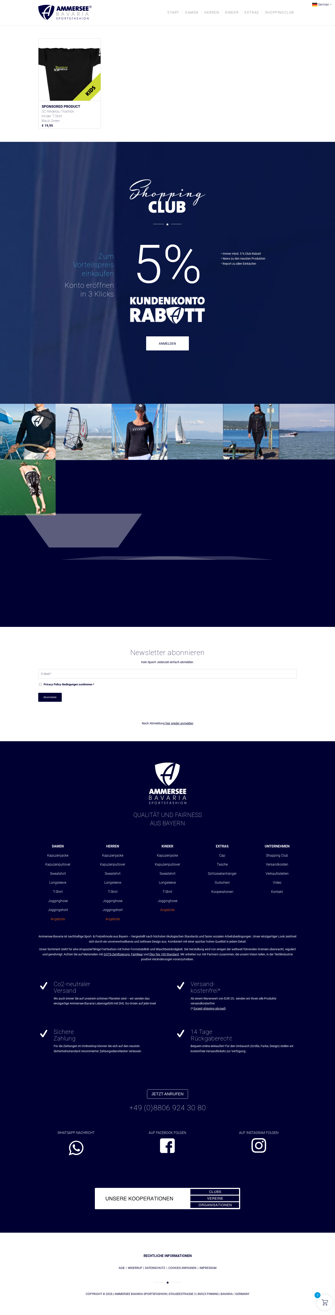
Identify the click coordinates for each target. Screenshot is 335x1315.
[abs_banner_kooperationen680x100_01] (167, 1198)
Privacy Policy (52, 684)
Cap (222, 855)
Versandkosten (277, 864)
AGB (122, 1268)
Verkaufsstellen (277, 874)
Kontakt (277, 892)
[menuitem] (173, 12)
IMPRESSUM (208, 1268)
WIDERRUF (135, 1268)
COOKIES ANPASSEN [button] (182, 1268)
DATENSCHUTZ (155, 1268)
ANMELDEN (167, 344)
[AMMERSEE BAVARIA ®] (65, 12)
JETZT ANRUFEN (167, 1094)
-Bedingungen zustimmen (69, 684)
